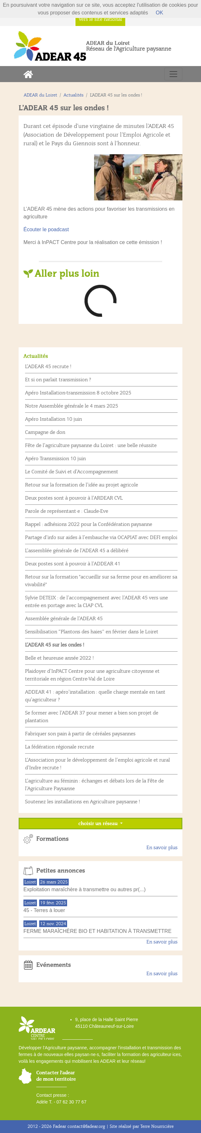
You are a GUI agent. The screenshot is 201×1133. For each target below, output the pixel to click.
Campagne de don (45, 432)
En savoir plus (162, 847)
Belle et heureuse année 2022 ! (59, 658)
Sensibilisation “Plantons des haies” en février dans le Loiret (91, 632)
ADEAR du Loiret (40, 95)
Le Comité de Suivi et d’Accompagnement (71, 472)
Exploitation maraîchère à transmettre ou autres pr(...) (84, 889)
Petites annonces (60, 871)
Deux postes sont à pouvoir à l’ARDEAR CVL (74, 498)
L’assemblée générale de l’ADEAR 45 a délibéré (76, 550)
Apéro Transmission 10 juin (55, 458)
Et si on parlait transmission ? (58, 379)
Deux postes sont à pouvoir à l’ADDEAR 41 (72, 564)
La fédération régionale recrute (59, 747)
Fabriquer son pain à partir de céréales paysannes (80, 734)
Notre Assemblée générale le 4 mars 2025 (71, 406)
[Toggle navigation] (173, 74)
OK (159, 12)
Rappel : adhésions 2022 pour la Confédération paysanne (88, 524)
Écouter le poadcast (46, 229)
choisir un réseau (98, 823)
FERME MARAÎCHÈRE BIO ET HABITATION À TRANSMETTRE (97, 931)
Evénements (53, 965)
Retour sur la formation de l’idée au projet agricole (81, 485)
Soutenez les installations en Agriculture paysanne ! (82, 802)
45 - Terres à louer (44, 910)
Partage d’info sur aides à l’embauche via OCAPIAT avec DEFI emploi (101, 537)
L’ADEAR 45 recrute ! (48, 366)
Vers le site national (100, 19)
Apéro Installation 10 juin (53, 419)
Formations (52, 839)
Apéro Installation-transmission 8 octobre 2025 (78, 393)
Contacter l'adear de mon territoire (56, 1076)
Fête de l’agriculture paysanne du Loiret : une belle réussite (91, 445)
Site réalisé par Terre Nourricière (142, 1126)
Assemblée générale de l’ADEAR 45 (64, 618)
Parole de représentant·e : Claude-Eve (66, 511)
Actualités (73, 95)
